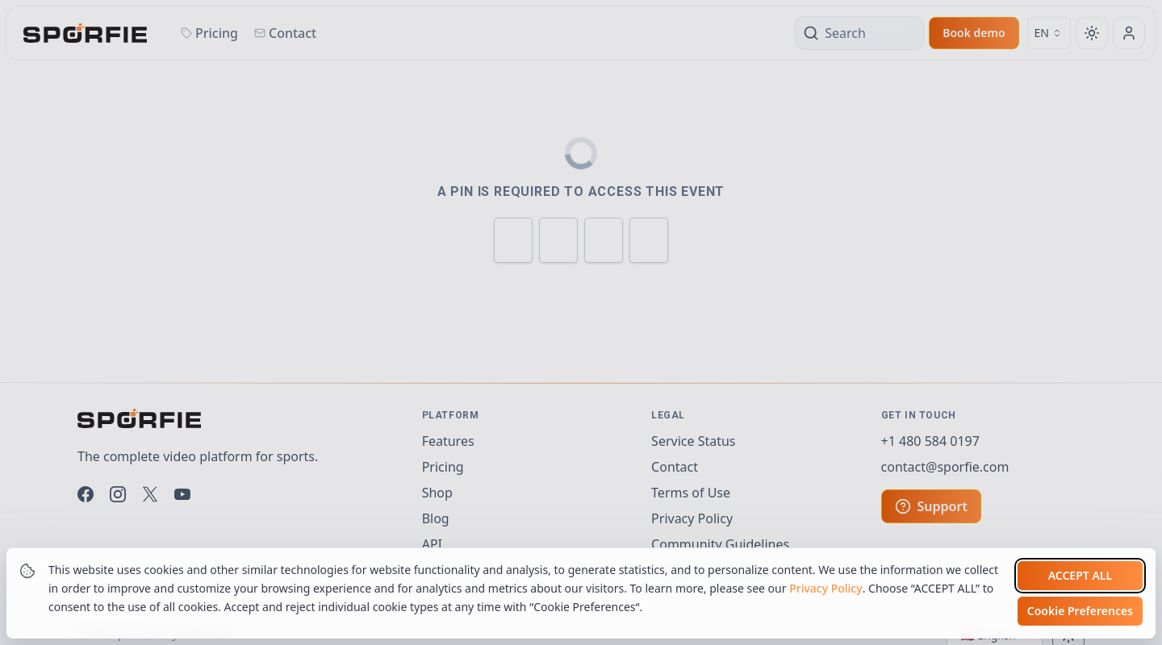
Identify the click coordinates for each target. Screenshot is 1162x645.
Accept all (1080, 575)
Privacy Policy (825, 588)
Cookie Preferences (1080, 610)
